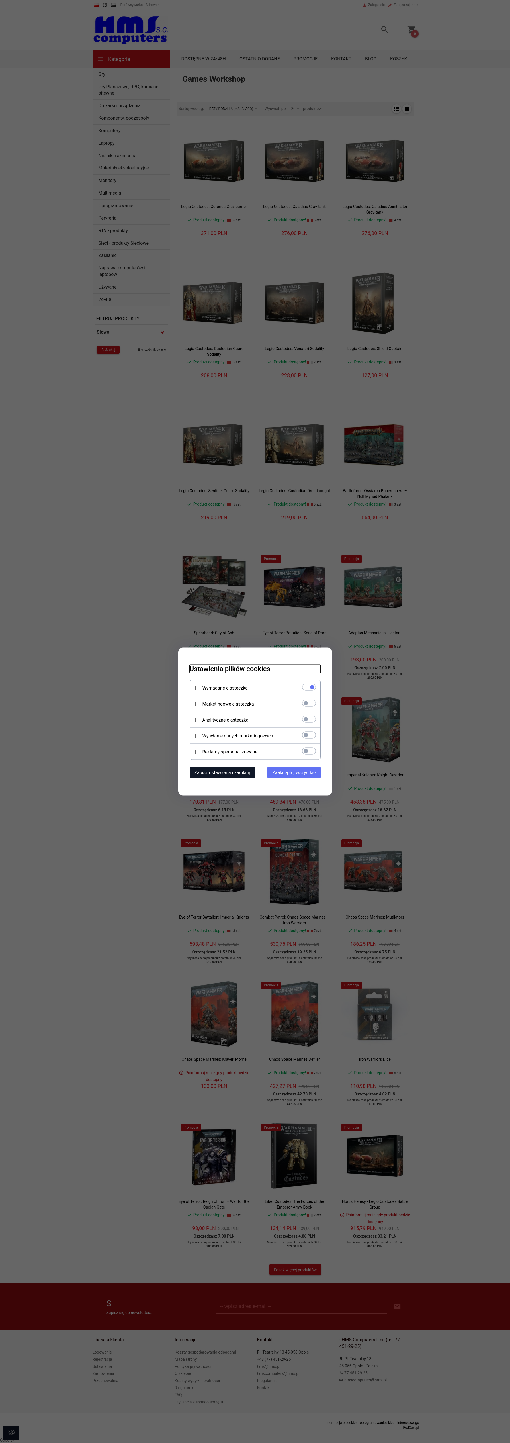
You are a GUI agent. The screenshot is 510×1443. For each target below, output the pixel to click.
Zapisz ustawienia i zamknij (222, 772)
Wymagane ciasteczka (225, 688)
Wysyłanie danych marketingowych (237, 736)
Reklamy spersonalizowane (229, 752)
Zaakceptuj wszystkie (294, 772)
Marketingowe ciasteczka (228, 704)
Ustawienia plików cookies (230, 669)
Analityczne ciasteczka (225, 720)
